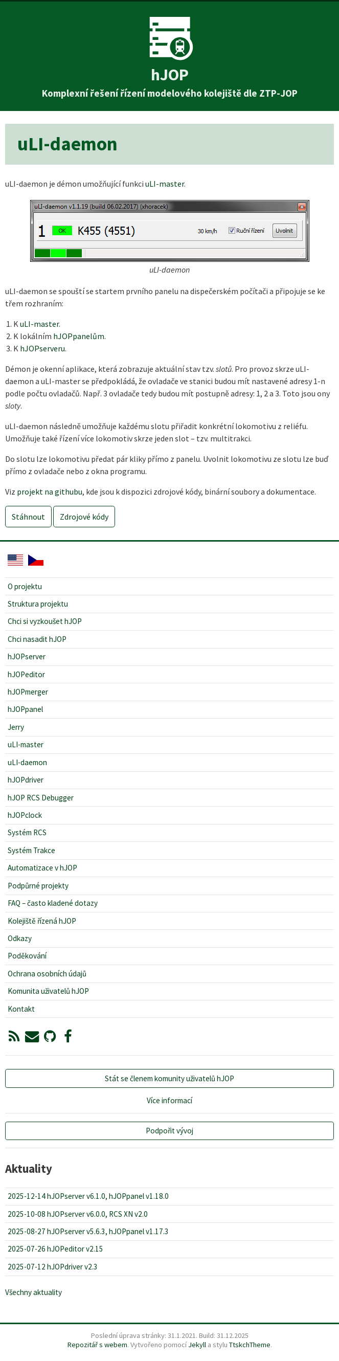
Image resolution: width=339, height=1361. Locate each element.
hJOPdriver (25, 780)
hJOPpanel (25, 709)
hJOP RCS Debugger (41, 797)
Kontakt (21, 1009)
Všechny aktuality (33, 1292)
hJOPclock (25, 815)
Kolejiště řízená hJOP (42, 921)
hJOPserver (27, 656)
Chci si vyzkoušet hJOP (45, 621)
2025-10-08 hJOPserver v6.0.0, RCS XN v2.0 (78, 1214)
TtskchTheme (249, 1344)
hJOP (170, 74)
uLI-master (164, 184)
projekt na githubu (49, 491)
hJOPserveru (42, 348)
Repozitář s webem (97, 1344)
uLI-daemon (27, 762)
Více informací (169, 1100)
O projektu (25, 586)
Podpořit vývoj (169, 1130)
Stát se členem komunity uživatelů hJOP (169, 1078)
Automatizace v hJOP (42, 868)
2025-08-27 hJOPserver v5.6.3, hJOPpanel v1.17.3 (88, 1231)
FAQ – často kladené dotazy (53, 903)
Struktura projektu (38, 604)
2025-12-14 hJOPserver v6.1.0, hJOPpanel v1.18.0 (88, 1196)
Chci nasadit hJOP (37, 639)
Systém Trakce (31, 850)
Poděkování (27, 956)
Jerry (16, 727)
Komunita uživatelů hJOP (48, 991)
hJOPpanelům (78, 336)
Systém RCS (27, 832)
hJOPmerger (28, 692)
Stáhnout (28, 516)
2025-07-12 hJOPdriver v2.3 (53, 1266)
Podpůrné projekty (38, 885)
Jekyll (197, 1344)
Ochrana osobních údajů (47, 973)
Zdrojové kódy (84, 516)
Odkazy (20, 938)
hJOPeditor (26, 674)
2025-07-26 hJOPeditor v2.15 (55, 1249)
